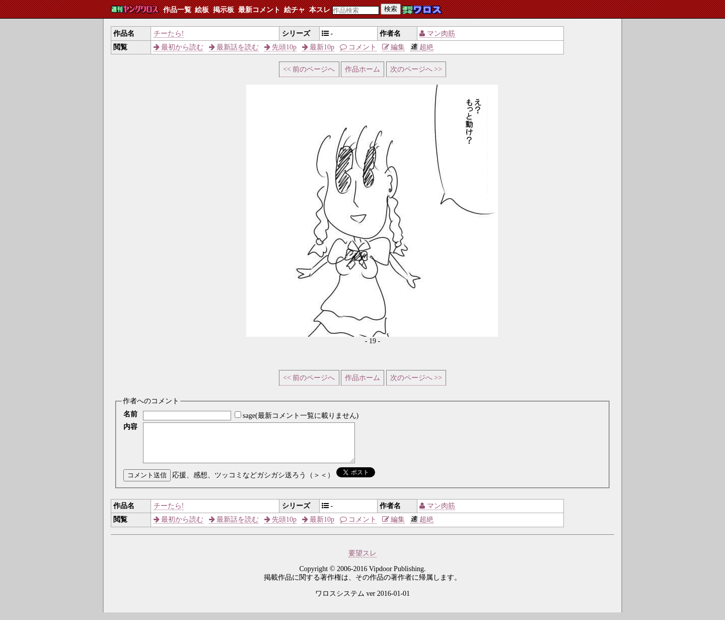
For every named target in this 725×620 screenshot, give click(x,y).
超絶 (422, 47)
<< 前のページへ (309, 69)
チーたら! (169, 33)
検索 (390, 9)
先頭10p (280, 47)
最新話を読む (234, 47)
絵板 (202, 10)
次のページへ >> (416, 69)
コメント (358, 47)
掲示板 (223, 10)
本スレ (319, 10)
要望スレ (362, 561)
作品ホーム (362, 69)
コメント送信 (147, 482)
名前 (130, 414)
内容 (130, 426)
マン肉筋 (437, 33)
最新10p (318, 47)
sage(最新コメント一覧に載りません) (300, 415)
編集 (393, 47)
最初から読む (179, 47)
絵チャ (294, 10)
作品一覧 (177, 10)
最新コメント (259, 10)
